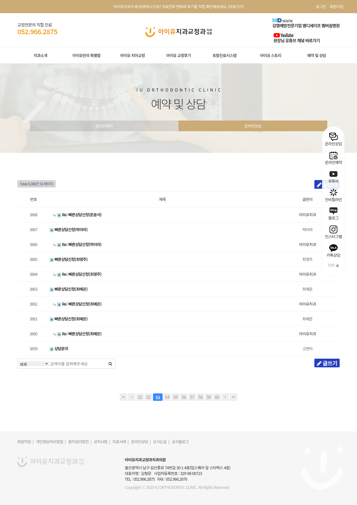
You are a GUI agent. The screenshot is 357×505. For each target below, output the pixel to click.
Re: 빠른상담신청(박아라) (77, 244)
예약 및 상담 (316, 55)
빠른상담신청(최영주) (69, 259)
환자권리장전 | (79, 441)
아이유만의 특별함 (86, 55)
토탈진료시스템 (225, 55)
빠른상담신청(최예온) (69, 289)
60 (217, 397)
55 (175, 397)
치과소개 (40, 55)
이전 (131, 397)
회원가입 (336, 6)
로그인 (321, 6)
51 (140, 397)
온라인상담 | (140, 441)
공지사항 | (102, 441)
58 (200, 397)
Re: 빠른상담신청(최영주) (77, 274)
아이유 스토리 (270, 55)
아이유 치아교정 (132, 55)
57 (192, 397)
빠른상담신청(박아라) (69, 229)
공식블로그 (180, 441)
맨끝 (233, 397)
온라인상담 (253, 126)
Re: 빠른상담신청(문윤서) (77, 215)
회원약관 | (25, 441)
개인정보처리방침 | (51, 441)
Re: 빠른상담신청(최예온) (77, 304)
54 (167, 397)
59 (209, 397)
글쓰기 (327, 363)
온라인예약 (104, 126)
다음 (225, 397)
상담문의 (59, 348)
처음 (123, 397)
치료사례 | (120, 441)
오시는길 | (161, 441)
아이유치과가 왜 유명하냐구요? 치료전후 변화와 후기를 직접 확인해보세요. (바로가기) (178, 6)
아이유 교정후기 (178, 55)
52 (148, 397)
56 (184, 397)
